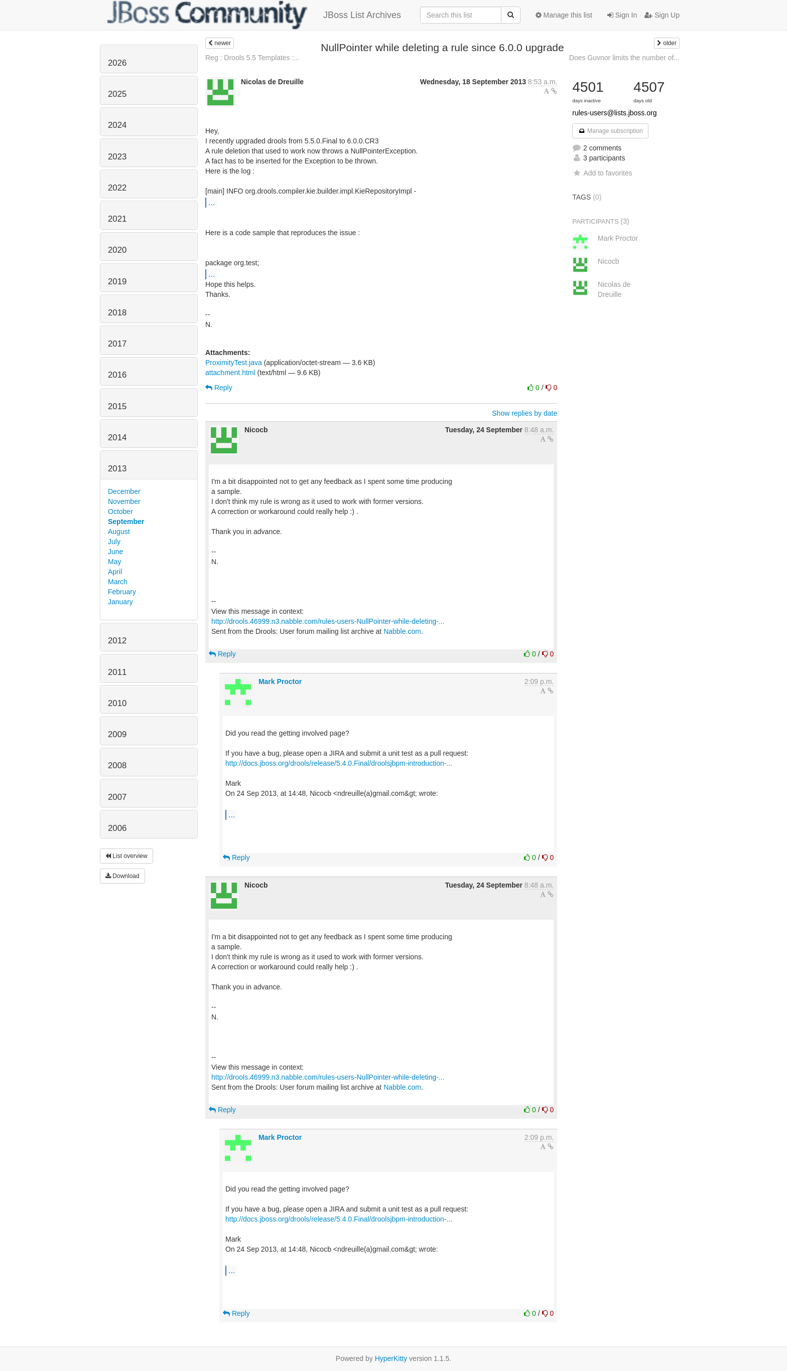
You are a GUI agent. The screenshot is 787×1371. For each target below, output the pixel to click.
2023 (117, 156)
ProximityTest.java (233, 363)
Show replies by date (524, 413)
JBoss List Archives (254, 15)
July (114, 542)
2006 (117, 828)
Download (122, 876)
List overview (126, 856)
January (120, 602)
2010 (117, 703)
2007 (117, 797)
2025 (117, 94)
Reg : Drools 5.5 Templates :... (252, 58)
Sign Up (662, 15)
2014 (117, 437)
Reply (218, 388)
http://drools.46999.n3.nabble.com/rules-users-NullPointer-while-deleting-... (328, 621)
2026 (117, 63)
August (119, 532)
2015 (117, 406)
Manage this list (564, 15)
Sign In (622, 15)
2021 (117, 219)
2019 (117, 281)
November (124, 501)
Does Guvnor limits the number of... (624, 58)
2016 (117, 375)
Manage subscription (610, 130)
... (211, 202)
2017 (117, 344)
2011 (117, 672)
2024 (117, 125)
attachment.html (230, 373)
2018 (117, 312)
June (115, 552)
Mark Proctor (280, 681)
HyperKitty (391, 1358)
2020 (117, 250)
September (126, 522)
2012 (117, 640)
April (115, 572)
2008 (117, 765)
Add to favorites (602, 173)
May (114, 562)
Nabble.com (402, 631)
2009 (117, 734)
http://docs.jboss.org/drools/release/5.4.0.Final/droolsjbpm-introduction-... (338, 763)
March (117, 582)
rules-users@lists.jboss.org (614, 113)
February (122, 592)
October (120, 511)
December (124, 491)
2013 (117, 468)
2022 (117, 188)
